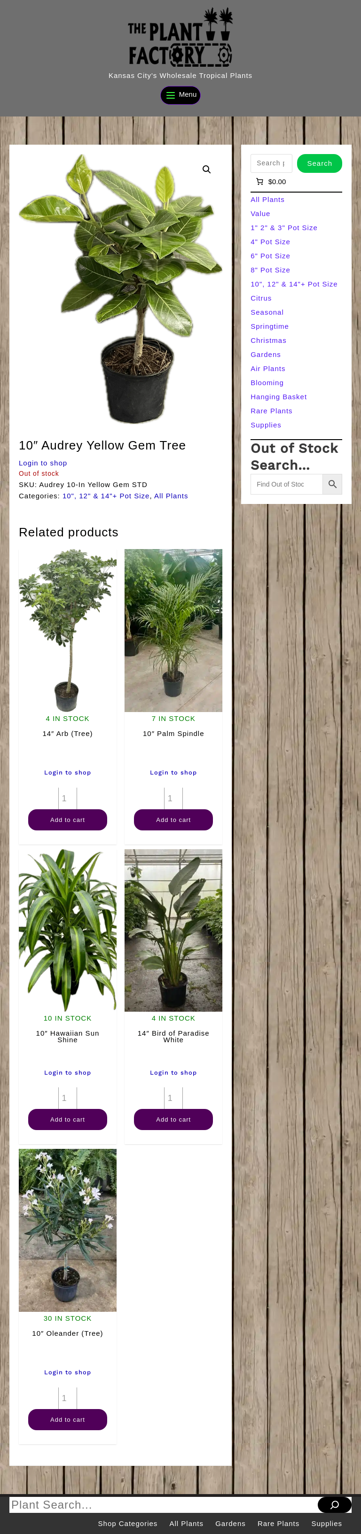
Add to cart (67, 819)
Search (319, 163)
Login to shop (43, 463)
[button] (206, 169)
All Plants (171, 496)
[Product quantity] (67, 798)
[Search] (335, 1505)
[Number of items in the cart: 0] (270, 182)
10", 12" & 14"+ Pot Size (106, 496)
